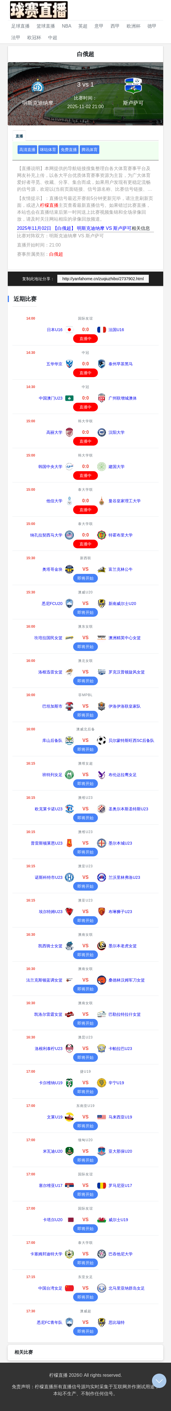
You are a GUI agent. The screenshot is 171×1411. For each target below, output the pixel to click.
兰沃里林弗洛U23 (124, 877)
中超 (52, 37)
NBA (66, 26)
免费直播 (69, 149)
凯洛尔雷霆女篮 (48, 1014)
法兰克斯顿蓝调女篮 (44, 980)
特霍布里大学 (121, 535)
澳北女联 (85, 661)
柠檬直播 (49, 205)
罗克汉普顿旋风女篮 (127, 672)
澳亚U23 (85, 866)
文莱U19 (54, 1117)
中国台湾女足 (50, 1288)
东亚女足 (85, 1277)
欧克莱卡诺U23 (48, 809)
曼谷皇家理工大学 (125, 501)
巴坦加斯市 (52, 706)
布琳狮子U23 (120, 911)
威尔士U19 (118, 1219)
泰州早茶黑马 (121, 364)
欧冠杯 (34, 37)
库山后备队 (52, 740)
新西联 (85, 558)
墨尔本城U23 (120, 843)
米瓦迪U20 (52, 1151)
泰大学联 (85, 490)
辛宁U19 (116, 1082)
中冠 (85, 353)
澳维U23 (85, 798)
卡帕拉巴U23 (120, 1048)
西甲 (115, 26)
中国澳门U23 (50, 398)
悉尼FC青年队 (49, 1322)
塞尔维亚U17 (50, 1185)
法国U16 (116, 329)
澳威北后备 (85, 729)
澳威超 (85, 1311)
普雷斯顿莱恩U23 (46, 843)
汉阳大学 (117, 432)
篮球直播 (46, 26)
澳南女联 (85, 935)
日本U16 (54, 329)
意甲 (99, 26)
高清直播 (27, 149)
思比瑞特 (117, 1322)
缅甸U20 (85, 1140)
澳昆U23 (85, 1037)
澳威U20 (85, 592)
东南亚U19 (85, 1106)
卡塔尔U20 (52, 1219)
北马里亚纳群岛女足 (127, 1288)
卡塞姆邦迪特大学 (46, 1254)
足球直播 (20, 26)
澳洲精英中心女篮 (125, 637)
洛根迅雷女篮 (50, 672)
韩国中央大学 (50, 466)
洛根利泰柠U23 (48, 1048)
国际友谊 (85, 318)
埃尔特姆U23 (50, 911)
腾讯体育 (89, 149)
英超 (83, 26)
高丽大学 (54, 432)
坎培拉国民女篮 (48, 637)
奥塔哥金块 (52, 569)
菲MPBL (85, 695)
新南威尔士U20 (122, 603)
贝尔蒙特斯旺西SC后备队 (131, 740)
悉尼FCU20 (52, 603)
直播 (19, 136)
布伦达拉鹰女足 (123, 774)
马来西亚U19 (120, 1117)
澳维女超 (85, 763)
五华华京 (54, 364)
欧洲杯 (133, 26)
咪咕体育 (48, 149)
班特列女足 (52, 774)
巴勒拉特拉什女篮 (125, 1014)
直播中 (85, 338)
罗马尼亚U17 (120, 1185)
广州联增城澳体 (123, 398)
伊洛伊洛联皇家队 (125, 706)
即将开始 (85, 578)
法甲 (15, 37)
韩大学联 (85, 421)
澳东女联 (85, 627)
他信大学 (54, 501)
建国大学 (117, 466)
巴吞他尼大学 (121, 1254)
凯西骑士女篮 (50, 946)
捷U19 (85, 1072)
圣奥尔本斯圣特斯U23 (128, 809)
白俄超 (56, 254)
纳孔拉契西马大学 (46, 535)
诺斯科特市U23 (48, 877)
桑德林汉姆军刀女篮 (127, 980)
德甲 (152, 26)
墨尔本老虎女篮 (123, 946)
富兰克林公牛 (121, 569)
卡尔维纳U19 (50, 1082)
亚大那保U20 (120, 1151)
